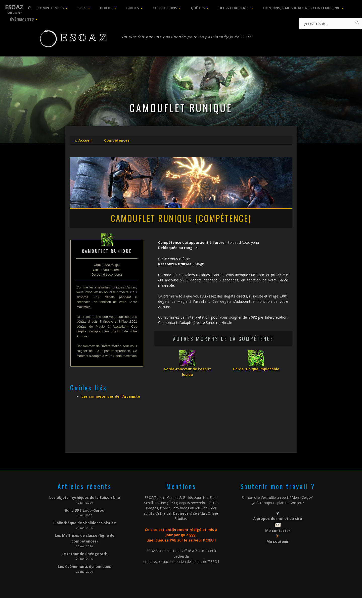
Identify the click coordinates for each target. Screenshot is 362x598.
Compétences (50, 8)
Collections (165, 8)
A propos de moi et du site (278, 518)
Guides (132, 8)
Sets (81, 8)
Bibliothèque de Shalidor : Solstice (84, 522)
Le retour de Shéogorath (84, 552)
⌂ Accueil (83, 140)
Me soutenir (278, 541)
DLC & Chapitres (234, 8)
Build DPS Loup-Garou (84, 510)
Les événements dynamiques (84, 565)
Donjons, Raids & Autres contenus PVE (301, 8)
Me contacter (277, 530)
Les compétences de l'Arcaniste (110, 396)
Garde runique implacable (256, 368)
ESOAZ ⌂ (18, 7)
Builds (106, 8)
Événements (22, 19)
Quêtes (198, 8)
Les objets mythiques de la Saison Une (85, 497)
